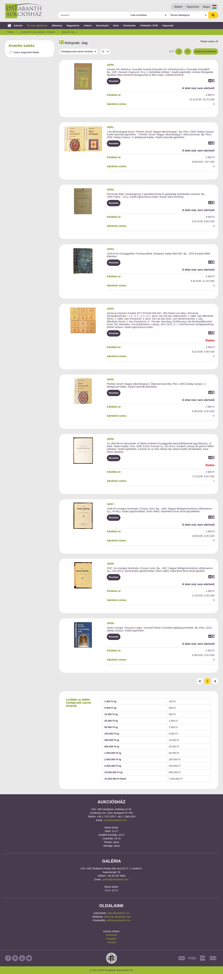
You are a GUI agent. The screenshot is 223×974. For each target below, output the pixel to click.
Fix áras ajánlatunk (37, 25)
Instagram (111, 938)
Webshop (57, 25)
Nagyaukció (73, 25)
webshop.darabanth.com (117, 916)
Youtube (111, 942)
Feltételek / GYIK (149, 25)
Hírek (116, 25)
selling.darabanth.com (118, 920)
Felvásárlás (129, 25)
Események (102, 25)
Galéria (87, 25)
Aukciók (15, 25)
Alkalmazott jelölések (205, 51)
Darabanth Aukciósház (24, 10)
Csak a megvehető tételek (26, 52)
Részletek (113, 81)
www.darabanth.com (118, 913)
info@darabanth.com (115, 820)
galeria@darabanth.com (116, 879)
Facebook (111, 935)
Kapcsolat (168, 25)
